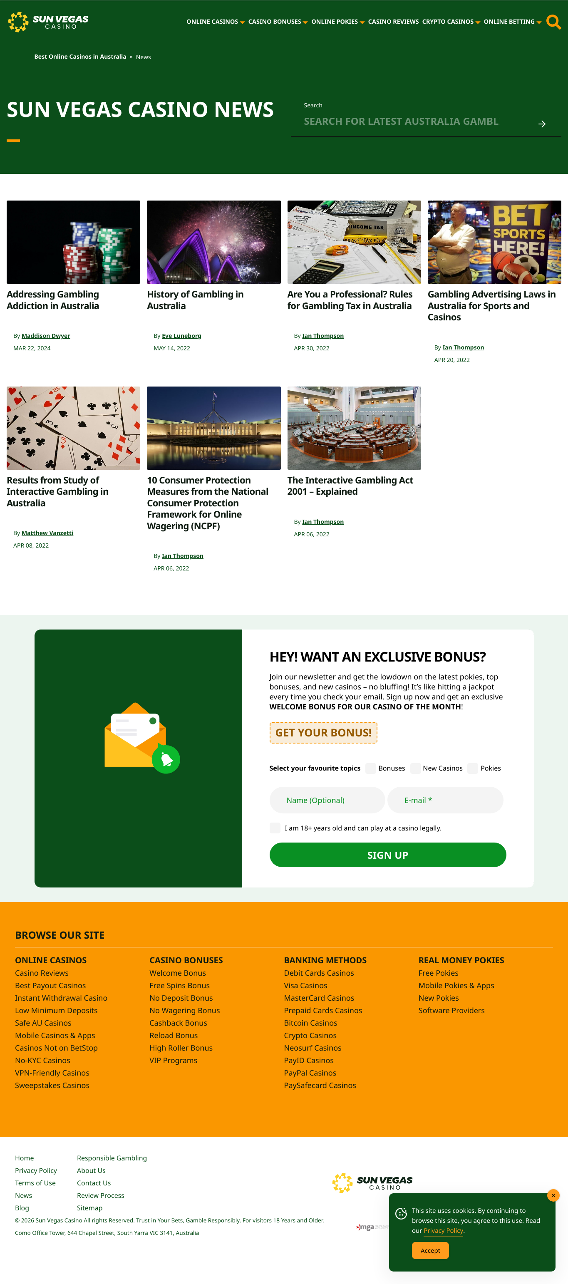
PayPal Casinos (310, 1073)
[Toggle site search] (553, 22)
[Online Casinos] (242, 22)
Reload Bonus (173, 1036)
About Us (91, 1170)
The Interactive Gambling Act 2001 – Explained (351, 486)
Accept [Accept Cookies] (430, 1250)
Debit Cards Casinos (319, 973)
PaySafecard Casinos (320, 1086)
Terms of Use (35, 1182)
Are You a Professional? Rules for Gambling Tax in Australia (350, 300)
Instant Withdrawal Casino (61, 998)
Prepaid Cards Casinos (323, 1011)
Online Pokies (334, 22)
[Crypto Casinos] (478, 22)
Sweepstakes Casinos (52, 1086)
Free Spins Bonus (179, 986)
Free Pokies (439, 973)
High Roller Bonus (181, 1048)
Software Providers (452, 1011)
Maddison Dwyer (46, 336)
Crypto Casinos (448, 22)
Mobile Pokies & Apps (456, 986)
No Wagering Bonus (184, 1011)
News (23, 1195)
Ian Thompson (323, 336)
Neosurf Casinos (313, 1048)
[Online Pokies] (362, 22)
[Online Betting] (539, 22)
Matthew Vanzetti (47, 533)
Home (24, 1158)
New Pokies (439, 998)
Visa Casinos (305, 986)
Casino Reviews (393, 22)
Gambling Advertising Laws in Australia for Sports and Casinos (492, 305)
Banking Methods (325, 960)
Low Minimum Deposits (56, 1011)
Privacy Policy (36, 1170)
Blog (22, 1207)
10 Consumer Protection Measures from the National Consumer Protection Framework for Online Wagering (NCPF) (207, 503)
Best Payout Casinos (50, 986)
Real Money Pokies (461, 960)
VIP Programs (173, 1061)
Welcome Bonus (177, 973)
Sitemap (90, 1207)
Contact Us (94, 1182)
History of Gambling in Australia (195, 300)
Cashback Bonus (178, 1023)
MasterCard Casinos (319, 998)
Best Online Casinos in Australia (80, 57)
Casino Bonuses (274, 22)
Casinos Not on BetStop (56, 1048)
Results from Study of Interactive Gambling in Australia (58, 491)
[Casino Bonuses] (305, 22)
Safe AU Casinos (43, 1023)
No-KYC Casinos (42, 1061)
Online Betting (509, 22)
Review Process (100, 1195)
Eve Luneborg (181, 336)
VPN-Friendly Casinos (52, 1073)
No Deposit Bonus (181, 998)
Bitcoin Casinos (310, 1023)
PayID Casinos (309, 1061)
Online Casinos (212, 22)
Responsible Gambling (112, 1158)
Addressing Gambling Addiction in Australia (53, 300)
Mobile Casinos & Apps (55, 1036)
